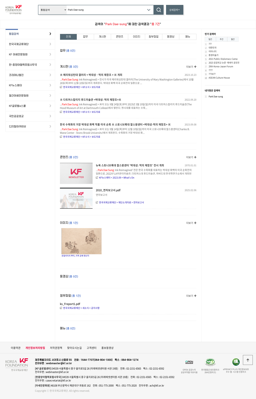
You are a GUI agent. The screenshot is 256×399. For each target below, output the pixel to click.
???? (211, 70)
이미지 (136, 36)
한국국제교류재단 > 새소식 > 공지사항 (81, 307)
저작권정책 (56, 348)
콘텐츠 (119, 36)
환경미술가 (213, 55)
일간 (210, 39)
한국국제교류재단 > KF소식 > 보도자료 (81, 87)
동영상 (170, 36)
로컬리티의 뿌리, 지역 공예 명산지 (82, 242)
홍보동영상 (107, 348)
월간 (233, 39)
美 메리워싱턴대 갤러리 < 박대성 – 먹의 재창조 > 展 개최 (91, 75)
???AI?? (212, 74)
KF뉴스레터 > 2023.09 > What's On (116, 177)
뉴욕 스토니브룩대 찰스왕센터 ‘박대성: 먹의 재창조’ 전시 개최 (130, 165)
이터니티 (212, 51)
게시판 (102, 36)
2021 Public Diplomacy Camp (223, 59)
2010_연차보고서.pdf (108, 190)
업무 (85, 36)
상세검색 (174, 10)
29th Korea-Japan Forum (221, 66)
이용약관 (16, 348)
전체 (68, 36)
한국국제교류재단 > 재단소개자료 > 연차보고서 (121, 202)
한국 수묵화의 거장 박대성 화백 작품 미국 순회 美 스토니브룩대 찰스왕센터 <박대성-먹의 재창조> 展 (115, 124)
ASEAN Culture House (219, 77)
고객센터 (91, 348)
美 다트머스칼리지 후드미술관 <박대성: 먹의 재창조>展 (90, 99)
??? (210, 43)
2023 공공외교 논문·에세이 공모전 (224, 62)
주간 (221, 39)
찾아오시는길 (74, 348)
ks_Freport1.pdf (70, 304)
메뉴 (187, 36)
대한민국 (212, 47)
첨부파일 (154, 36)
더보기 (189, 66)
